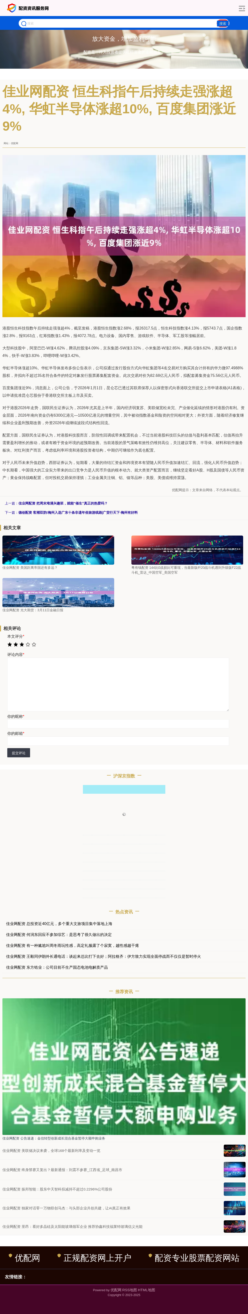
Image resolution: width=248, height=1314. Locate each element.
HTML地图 (146, 1290)
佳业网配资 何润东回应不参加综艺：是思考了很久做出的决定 (59, 935)
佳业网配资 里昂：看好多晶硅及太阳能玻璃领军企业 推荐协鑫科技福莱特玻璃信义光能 (72, 1226)
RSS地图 (129, 1290)
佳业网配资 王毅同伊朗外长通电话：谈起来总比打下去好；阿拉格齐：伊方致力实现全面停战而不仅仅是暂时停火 (103, 956)
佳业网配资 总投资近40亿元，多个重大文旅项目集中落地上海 (59, 924)
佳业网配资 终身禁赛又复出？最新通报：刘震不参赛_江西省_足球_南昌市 (62, 1170)
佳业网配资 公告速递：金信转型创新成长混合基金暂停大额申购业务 (53, 1138)
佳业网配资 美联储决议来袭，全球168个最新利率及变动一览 (51, 1151)
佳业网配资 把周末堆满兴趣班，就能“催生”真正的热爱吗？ (63, 503)
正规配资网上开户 (94, 1258)
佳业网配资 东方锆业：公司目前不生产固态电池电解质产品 (57, 967)
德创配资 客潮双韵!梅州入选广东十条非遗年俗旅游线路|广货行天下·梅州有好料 (78, 512)
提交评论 (18, 753)
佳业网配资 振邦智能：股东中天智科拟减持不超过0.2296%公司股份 (57, 1189)
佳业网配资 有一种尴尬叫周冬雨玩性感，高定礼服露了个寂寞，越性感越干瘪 (72, 945)
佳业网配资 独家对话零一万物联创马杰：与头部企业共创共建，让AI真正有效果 (66, 1208)
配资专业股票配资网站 (194, 1258)
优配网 (24, 1258)
